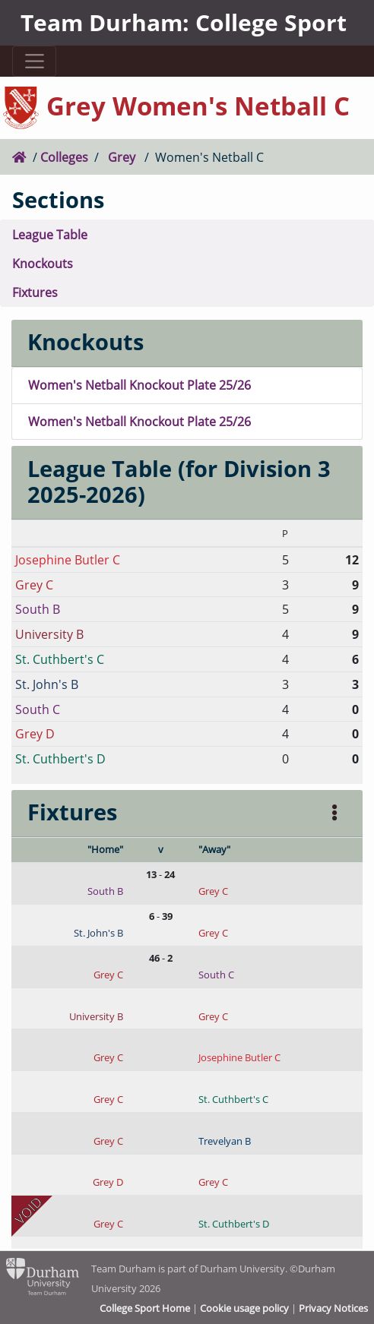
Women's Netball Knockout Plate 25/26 (139, 384)
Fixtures (35, 292)
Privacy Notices (333, 1308)
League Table (49, 234)
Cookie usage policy (244, 1308)
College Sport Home (145, 1308)
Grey (121, 157)
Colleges (64, 157)
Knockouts (42, 263)
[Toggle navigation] (34, 61)
